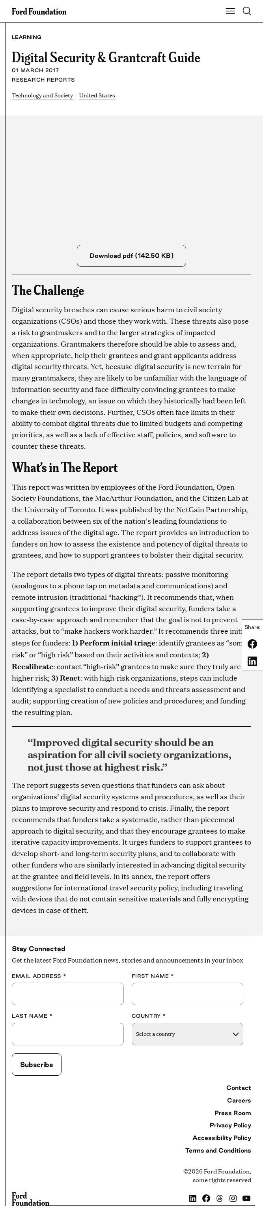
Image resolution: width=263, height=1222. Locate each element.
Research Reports (43, 79)
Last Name (32, 1016)
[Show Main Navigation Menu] (230, 11)
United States (102, 94)
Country (149, 1016)
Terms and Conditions (218, 1150)
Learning (26, 37)
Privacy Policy (230, 1125)
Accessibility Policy (221, 1138)
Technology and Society (45, 94)
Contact (238, 1087)
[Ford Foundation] (30, 1199)
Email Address (39, 976)
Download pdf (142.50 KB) (132, 255)
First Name (153, 976)
